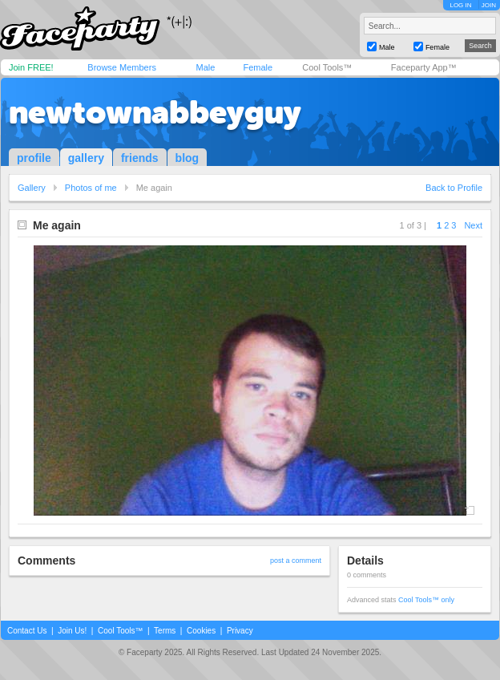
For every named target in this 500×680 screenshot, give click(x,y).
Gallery (32, 187)
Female (257, 67)
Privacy (240, 630)
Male (205, 67)
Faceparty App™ (424, 67)
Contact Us (26, 630)
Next (473, 225)
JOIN (489, 5)
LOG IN (460, 5)
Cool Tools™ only (426, 600)
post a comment (295, 561)
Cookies (201, 630)
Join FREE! (31, 67)
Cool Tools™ (327, 67)
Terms (164, 630)
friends (140, 158)
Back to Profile (453, 187)
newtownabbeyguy (155, 112)
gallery (86, 158)
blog (187, 158)
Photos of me (91, 187)
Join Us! (72, 630)
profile (34, 158)
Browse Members (121, 67)
